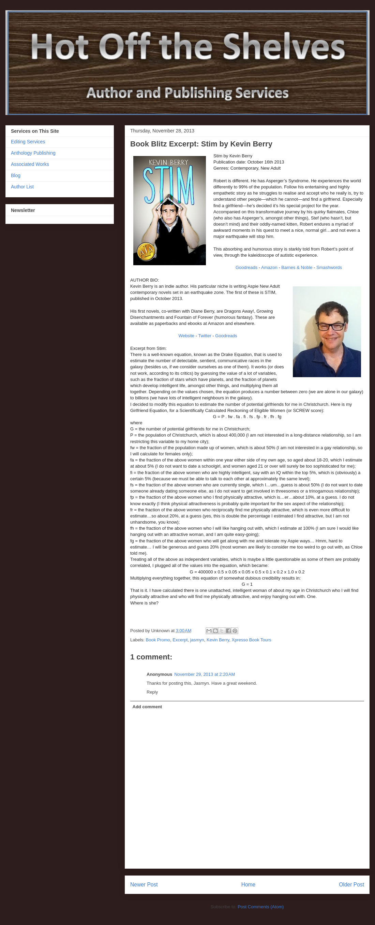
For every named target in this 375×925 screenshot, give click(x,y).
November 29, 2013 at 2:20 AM (204, 674)
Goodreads (246, 267)
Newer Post (144, 884)
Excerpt (180, 639)
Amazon (269, 267)
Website (186, 335)
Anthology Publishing (33, 153)
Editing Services (28, 141)
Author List (22, 186)
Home (248, 884)
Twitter (204, 335)
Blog (15, 175)
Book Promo (158, 639)
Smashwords (329, 267)
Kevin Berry (218, 639)
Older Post (351, 884)
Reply (152, 692)
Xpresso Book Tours (251, 639)
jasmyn (197, 639)
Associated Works (30, 164)
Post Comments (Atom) (261, 906)
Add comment (147, 706)
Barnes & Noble (296, 267)
